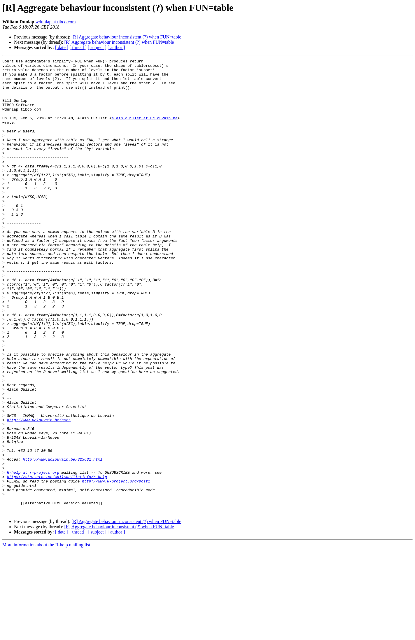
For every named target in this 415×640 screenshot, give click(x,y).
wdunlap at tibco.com (56, 21)
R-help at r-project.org (33, 555)
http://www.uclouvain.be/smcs (39, 492)
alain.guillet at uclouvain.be (144, 130)
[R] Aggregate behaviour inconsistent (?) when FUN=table (126, 36)
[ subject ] (97, 47)
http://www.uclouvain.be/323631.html (62, 539)
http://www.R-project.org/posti (116, 566)
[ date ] (61, 47)
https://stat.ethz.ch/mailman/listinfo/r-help (57, 560)
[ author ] (116, 47)
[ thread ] (78, 47)
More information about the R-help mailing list (46, 634)
